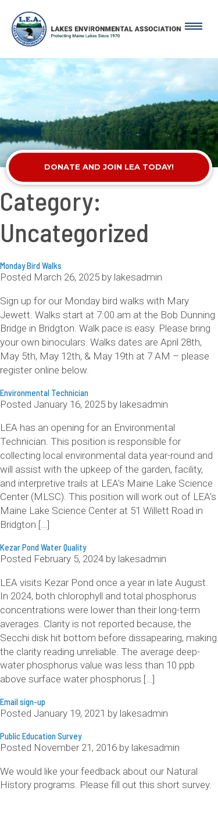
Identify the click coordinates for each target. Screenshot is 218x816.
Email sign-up (22, 701)
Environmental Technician (44, 392)
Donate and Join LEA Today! (109, 166)
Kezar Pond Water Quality (43, 547)
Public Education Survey (40, 736)
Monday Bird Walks (31, 265)
